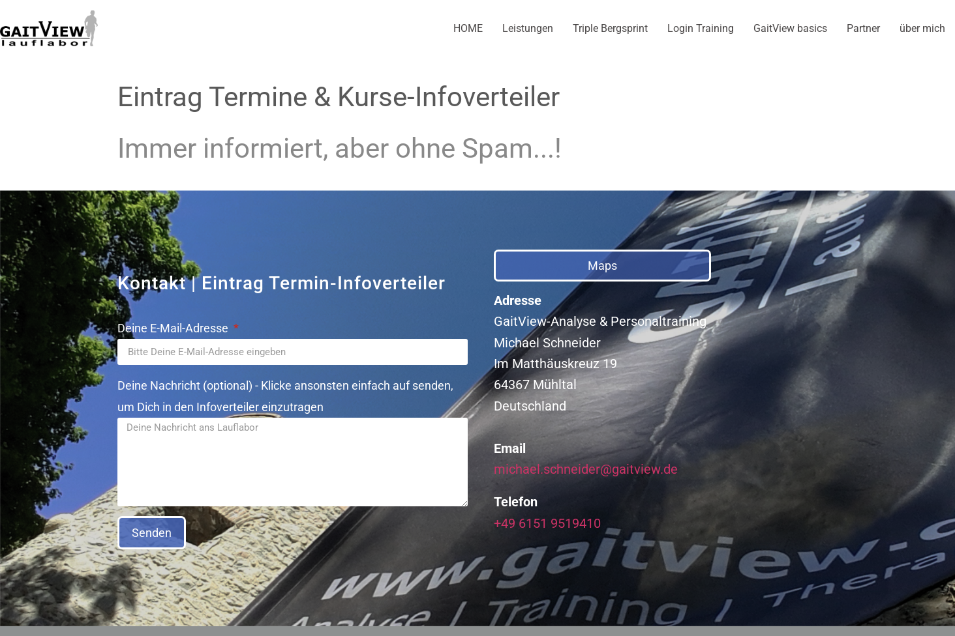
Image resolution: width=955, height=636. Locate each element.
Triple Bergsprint (610, 28)
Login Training (700, 28)
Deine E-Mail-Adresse (174, 328)
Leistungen (527, 28)
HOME (468, 28)
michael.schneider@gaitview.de (586, 469)
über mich (922, 28)
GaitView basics (790, 28)
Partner (863, 28)
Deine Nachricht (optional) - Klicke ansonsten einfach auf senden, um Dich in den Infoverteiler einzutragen (285, 396)
